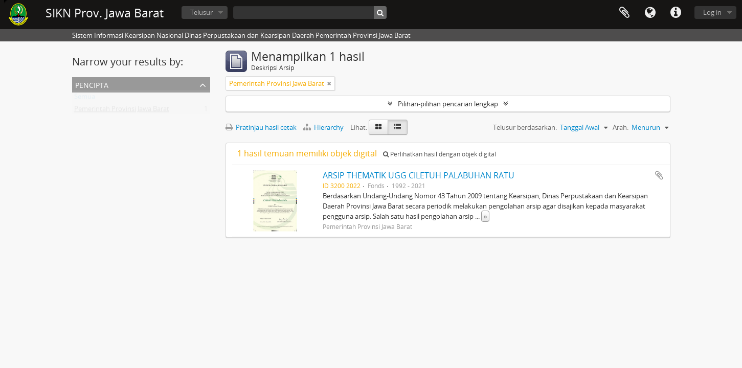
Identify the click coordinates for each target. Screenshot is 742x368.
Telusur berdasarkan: (525, 127)
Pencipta (91, 84)
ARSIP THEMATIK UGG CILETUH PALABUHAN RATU (418, 175)
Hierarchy (324, 127)
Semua (84, 98)
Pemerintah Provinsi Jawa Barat (121, 111)
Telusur (201, 12)
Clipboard (624, 13)
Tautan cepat (675, 13)
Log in (712, 12)
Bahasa (650, 13)
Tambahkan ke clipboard (659, 175)
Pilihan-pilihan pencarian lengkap (448, 103)
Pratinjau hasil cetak (261, 127)
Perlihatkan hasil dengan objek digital (439, 154)
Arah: (620, 127)
